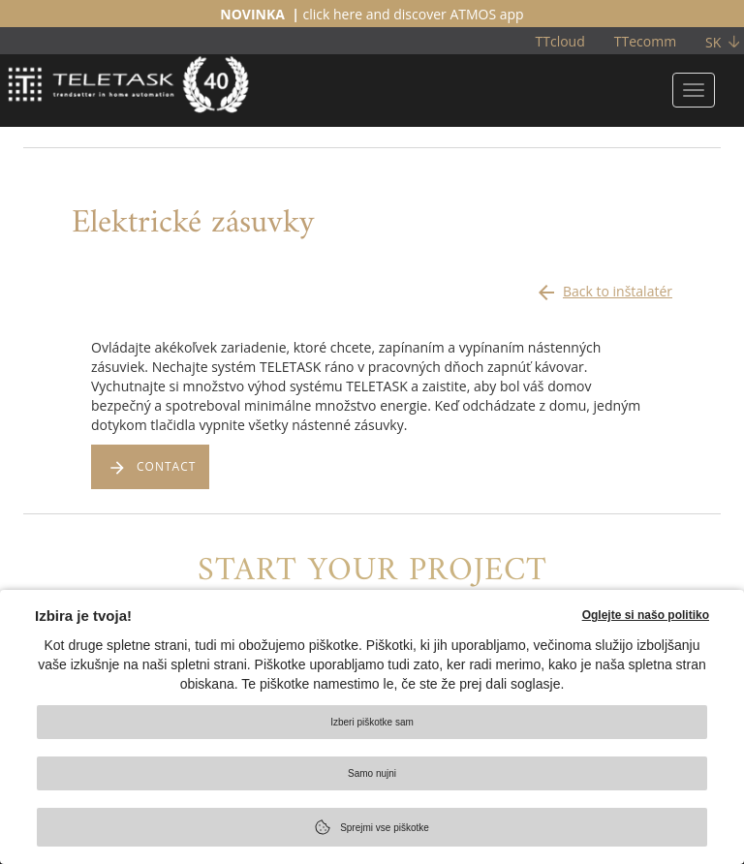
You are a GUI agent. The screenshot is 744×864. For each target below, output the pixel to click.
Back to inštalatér (603, 286)
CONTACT (166, 466)
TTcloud (560, 41)
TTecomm (645, 41)
